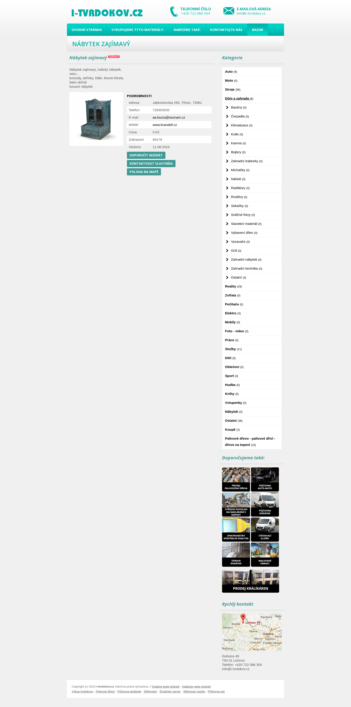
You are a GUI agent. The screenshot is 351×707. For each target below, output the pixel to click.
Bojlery (238, 152)
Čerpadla (240, 116)
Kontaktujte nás (226, 29)
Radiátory (240, 188)
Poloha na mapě (144, 172)
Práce (231, 340)
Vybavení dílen (244, 232)
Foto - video (236, 331)
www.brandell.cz (165, 125)
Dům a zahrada (239, 98)
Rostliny (239, 197)
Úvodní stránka (87, 29)
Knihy (232, 394)
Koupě (232, 429)
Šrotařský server (170, 691)
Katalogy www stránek (196, 686)
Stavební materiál (246, 224)
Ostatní (238, 277)
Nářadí (238, 179)
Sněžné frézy (243, 215)
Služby (233, 349)
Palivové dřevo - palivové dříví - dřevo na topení (250, 442)
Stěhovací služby (194, 691)
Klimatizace (242, 125)
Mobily (232, 322)
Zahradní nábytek (246, 259)
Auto (231, 71)
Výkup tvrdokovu (82, 691)
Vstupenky (235, 403)
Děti (230, 358)
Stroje (232, 89)
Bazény (238, 107)
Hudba (232, 385)
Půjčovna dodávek (129, 691)
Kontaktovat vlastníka (151, 163)
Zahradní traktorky (247, 161)
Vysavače (240, 241)
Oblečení (234, 367)
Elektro (233, 313)
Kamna (238, 143)
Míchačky (240, 170)
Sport (231, 376)
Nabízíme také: (187, 29)
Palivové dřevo (105, 691)
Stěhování (150, 691)
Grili (236, 250)
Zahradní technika (246, 268)
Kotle (237, 134)
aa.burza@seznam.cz (169, 117)
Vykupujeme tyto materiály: (137, 29)
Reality (233, 286)
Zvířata (232, 295)
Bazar (257, 29)
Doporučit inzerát (146, 155)
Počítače (234, 304)
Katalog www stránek (166, 686)
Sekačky (239, 206)
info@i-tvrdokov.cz (251, 13)
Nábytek (233, 411)
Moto (231, 80)
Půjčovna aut (216, 691)
